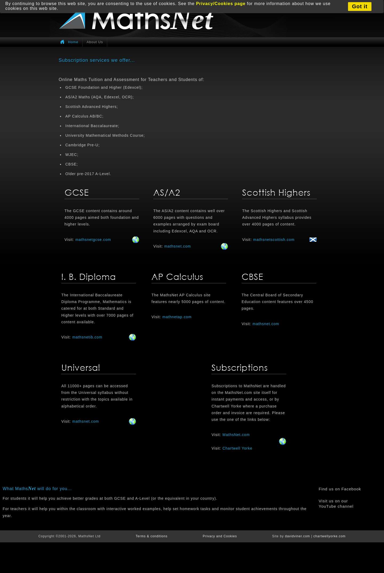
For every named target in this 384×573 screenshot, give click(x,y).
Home (73, 42)
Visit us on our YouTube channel (336, 504)
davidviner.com (297, 536)
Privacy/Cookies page (220, 3)
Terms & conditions (151, 536)
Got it (359, 6)
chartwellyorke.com (329, 536)
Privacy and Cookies (220, 536)
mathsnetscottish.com (273, 239)
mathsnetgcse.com (93, 239)
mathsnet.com (177, 246)
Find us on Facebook (340, 489)
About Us (95, 42)
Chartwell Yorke (237, 448)
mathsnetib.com (87, 337)
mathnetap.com (177, 317)
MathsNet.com (236, 435)
